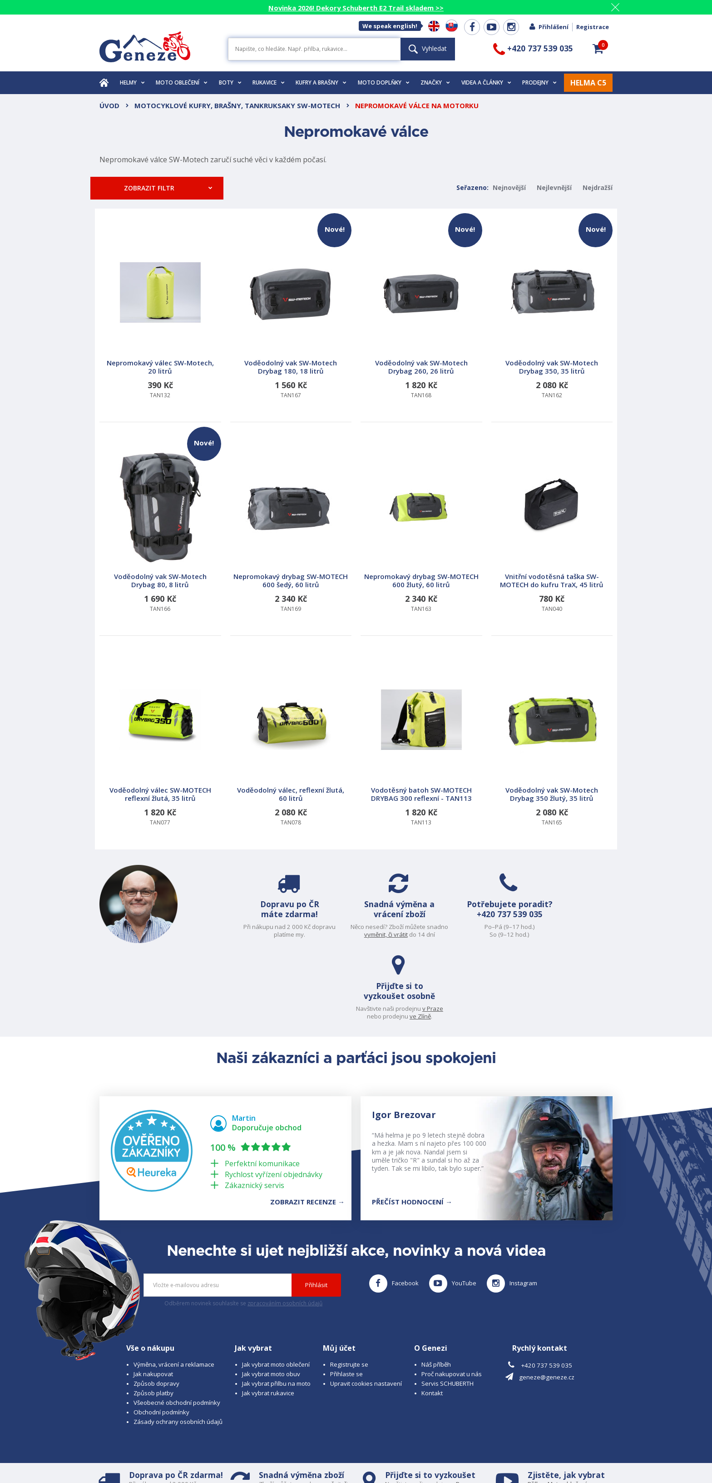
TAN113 (421, 744)
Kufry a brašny (321, 82)
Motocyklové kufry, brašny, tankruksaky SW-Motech (237, 105)
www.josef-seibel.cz (221, 1458)
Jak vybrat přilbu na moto (276, 1310)
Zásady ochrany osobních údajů (178, 1348)
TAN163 (421, 531)
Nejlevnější (554, 187)
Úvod (109, 105)
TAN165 (552, 744)
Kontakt (432, 1320)
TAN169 (291, 531)
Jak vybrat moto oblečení (276, 1291)
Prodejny (539, 82)
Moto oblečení (182, 82)
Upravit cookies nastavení (366, 1310)
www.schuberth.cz (163, 1458)
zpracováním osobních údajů (284, 1230)
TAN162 (553, 306)
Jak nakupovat (153, 1301)
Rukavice (268, 82)
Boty (230, 82)
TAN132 (160, 317)
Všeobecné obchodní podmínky (177, 1329)
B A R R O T (293, 1450)
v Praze (592, 927)
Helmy (132, 82)
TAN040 (552, 531)
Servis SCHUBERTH (447, 1310)
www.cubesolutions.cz (379, 1450)
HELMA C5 (588, 83)
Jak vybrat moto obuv (271, 1301)
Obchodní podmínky (161, 1339)
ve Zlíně (580, 934)
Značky (435, 82)
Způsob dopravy (156, 1310)
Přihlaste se (346, 1301)
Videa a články (486, 82)
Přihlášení (549, 27)
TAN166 (161, 520)
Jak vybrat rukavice (268, 1320)
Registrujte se (349, 1291)
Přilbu (536, 1411)
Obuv (564, 1419)
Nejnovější (509, 187)
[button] (598, 48)
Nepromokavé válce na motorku (417, 105)
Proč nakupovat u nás (451, 1301)
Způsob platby (153, 1320)
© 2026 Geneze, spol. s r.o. (136, 1450)
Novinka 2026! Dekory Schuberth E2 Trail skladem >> (356, 7)
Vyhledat (428, 48)
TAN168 (422, 306)
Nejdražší (598, 187)
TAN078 (291, 744)
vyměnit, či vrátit (333, 934)
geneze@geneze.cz (546, 1304)
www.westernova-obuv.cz (290, 1458)
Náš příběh (436, 1291)
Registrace (592, 27)
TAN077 (160, 744)
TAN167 (292, 306)
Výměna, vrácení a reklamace (174, 1291)
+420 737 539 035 (453, 924)
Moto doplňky (384, 82)
